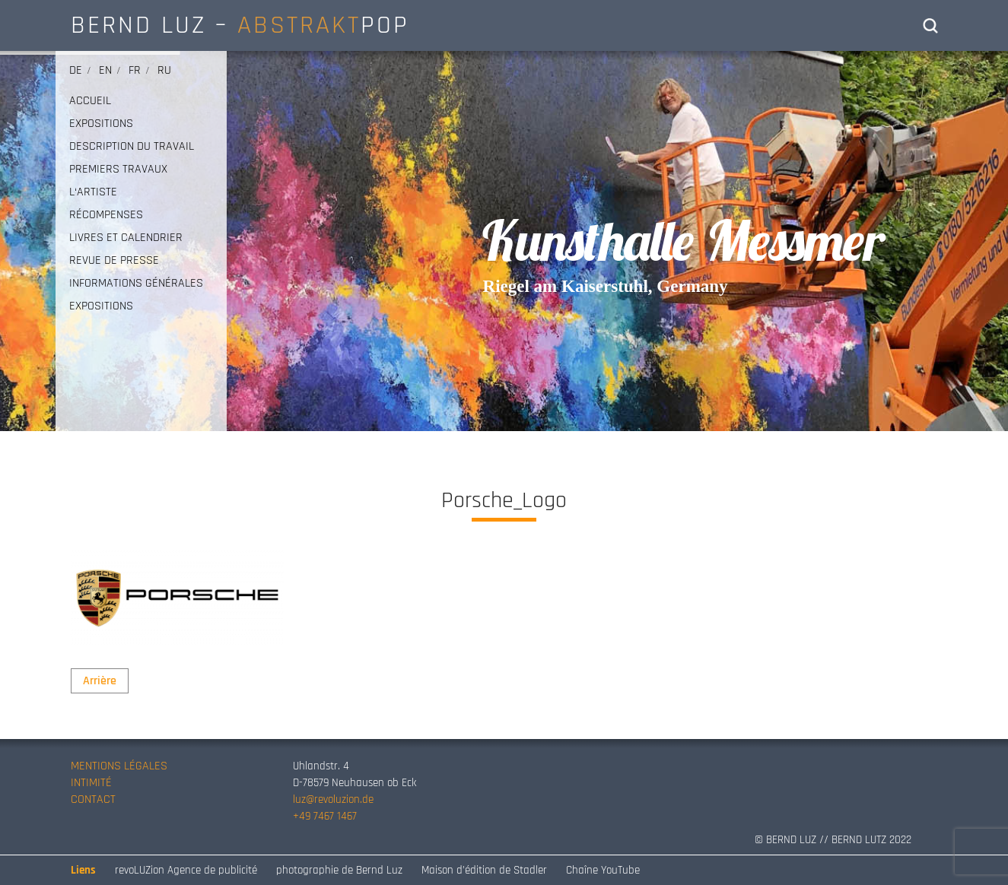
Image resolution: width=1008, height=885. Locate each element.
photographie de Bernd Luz (339, 870)
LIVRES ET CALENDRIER (126, 238)
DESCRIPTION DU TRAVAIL (131, 146)
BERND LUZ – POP (240, 25)
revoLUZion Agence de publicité (186, 870)
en (105, 70)
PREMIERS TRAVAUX (118, 169)
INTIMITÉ (91, 783)
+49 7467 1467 (325, 816)
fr (135, 70)
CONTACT (93, 799)
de (75, 70)
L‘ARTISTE (93, 192)
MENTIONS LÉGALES (119, 766)
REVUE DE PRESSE (114, 260)
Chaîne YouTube (603, 870)
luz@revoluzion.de (333, 799)
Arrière (99, 681)
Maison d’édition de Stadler (484, 870)
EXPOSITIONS (101, 124)
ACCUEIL (90, 101)
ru (164, 70)
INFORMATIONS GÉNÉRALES (136, 283)
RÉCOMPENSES (106, 215)
